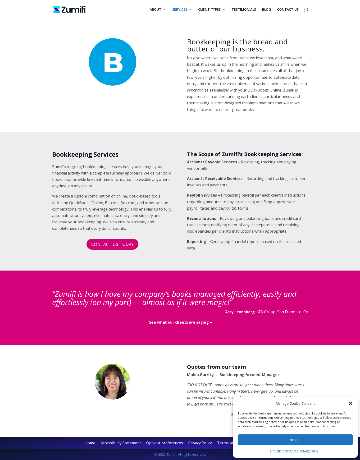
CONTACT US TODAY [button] (112, 244)
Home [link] (90, 443)
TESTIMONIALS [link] (244, 10)
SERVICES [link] (179, 10)
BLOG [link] (266, 10)
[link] (69, 9)
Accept (295, 439)
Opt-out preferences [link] (284, 451)
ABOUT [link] (155, 10)
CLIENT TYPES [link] (209, 10)
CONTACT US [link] (288, 10)
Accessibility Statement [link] (120, 443)
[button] (350, 403)
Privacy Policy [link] (309, 451)
